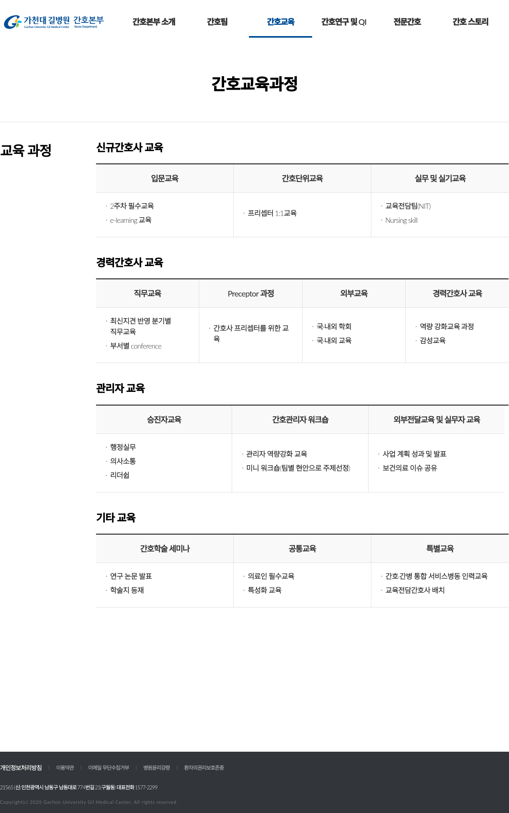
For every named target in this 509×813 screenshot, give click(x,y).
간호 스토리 (470, 21)
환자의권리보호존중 (204, 768)
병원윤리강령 (156, 768)
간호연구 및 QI (344, 21)
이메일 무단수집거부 (108, 768)
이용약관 (65, 768)
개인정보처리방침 (21, 767)
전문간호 (407, 21)
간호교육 (280, 21)
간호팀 (217, 21)
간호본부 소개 (153, 21)
